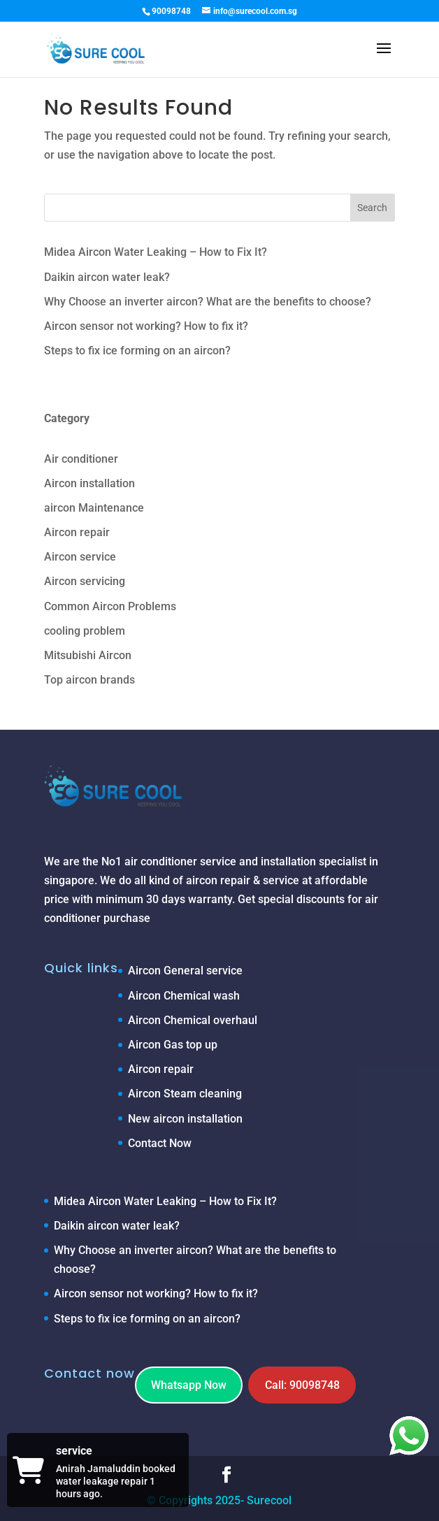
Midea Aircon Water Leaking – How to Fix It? (155, 252)
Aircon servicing (84, 581)
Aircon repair (77, 532)
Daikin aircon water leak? (107, 277)
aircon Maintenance (94, 507)
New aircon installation (185, 1118)
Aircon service (80, 556)
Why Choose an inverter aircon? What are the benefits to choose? (207, 301)
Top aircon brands (89, 679)
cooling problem (84, 630)
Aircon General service (185, 970)
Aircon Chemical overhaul (192, 1020)
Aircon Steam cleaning (185, 1093)
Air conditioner (81, 459)
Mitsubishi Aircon (87, 655)
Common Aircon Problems (110, 606)
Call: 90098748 (302, 1385)
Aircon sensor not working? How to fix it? (146, 326)
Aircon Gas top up (172, 1044)
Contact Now (160, 1143)
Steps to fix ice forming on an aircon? (137, 350)
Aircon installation (89, 483)
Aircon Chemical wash (184, 995)
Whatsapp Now (188, 1385)
